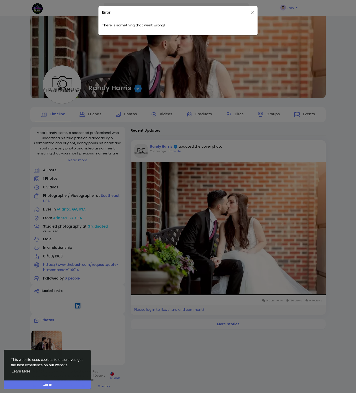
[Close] (252, 3)
